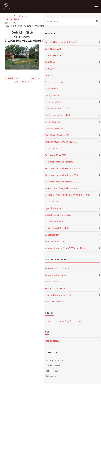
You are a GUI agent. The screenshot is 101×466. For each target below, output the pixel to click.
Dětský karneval (52, 121)
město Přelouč (52, 281)
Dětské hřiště (12, 19)
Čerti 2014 (50, 62)
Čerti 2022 (50, 75)
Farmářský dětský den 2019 (58, 135)
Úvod (7, 16)
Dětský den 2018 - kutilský (57, 115)
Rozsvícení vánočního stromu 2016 (61, 175)
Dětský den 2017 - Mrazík (57, 108)
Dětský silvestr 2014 (54, 128)
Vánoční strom (52, 234)
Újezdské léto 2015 (54, 208)
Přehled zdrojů (52, 340)
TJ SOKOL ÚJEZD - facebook (58, 268)
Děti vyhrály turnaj (54, 82)
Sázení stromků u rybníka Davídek (61, 188)
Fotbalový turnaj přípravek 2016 (60, 141)
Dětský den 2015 (53, 95)
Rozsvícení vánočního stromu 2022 (61, 181)
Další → (35, 78)
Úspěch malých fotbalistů (57, 228)
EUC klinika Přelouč (54, 301)
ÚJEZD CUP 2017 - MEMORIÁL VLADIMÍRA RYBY (67, 194)
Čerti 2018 (50, 68)
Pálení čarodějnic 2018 (55, 155)
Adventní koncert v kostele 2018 (60, 42)
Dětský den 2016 (53, 101)
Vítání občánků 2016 (54, 241)
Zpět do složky (22, 81)
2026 (68, 321)
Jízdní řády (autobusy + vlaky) (59, 294)
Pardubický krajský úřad (56, 275)
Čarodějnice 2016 (53, 55)
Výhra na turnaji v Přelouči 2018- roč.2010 (65, 248)
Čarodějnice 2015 (53, 48)
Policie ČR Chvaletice (55, 288)
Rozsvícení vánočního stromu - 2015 (62, 168)
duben (61, 321)
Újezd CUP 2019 (52, 201)
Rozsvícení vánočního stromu (59, 161)
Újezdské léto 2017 (54, 221)
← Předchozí (12, 78)
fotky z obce (51, 148)
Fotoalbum (19, 16)
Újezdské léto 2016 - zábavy (58, 214)
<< (48, 321)
